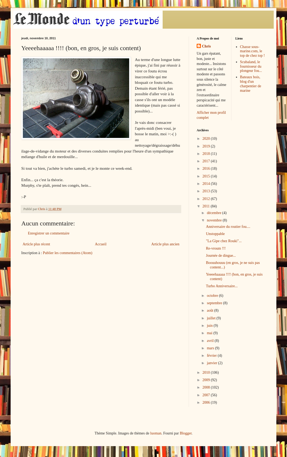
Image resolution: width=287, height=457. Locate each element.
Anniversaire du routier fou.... (228, 227)
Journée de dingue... (221, 256)
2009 (206, 380)
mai (210, 333)
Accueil (101, 244)
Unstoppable (215, 234)
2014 (206, 184)
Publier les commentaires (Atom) (67, 253)
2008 (206, 387)
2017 (206, 161)
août (210, 310)
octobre (213, 296)
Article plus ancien (165, 244)
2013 (206, 191)
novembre (214, 220)
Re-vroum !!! (216, 248)
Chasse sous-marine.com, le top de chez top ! (252, 51)
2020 (206, 139)
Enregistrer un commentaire (48, 233)
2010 (206, 373)
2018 (206, 154)
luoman (155, 433)
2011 (206, 206)
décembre (214, 213)
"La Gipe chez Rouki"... (224, 241)
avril (210, 341)
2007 (206, 395)
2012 (206, 199)
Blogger (185, 433)
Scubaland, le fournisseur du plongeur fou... (251, 66)
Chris (206, 46)
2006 (206, 402)
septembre (215, 303)
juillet (211, 318)
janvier (212, 363)
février (212, 356)
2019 (206, 146)
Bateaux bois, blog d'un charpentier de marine (250, 83)
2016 (206, 169)
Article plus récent (36, 244)
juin (210, 326)
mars (211, 348)
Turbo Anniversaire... (222, 286)
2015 (206, 176)
